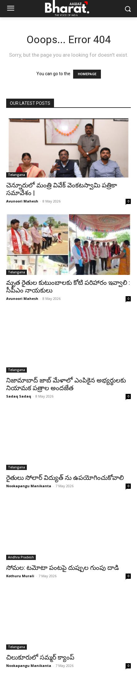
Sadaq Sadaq (18, 396)
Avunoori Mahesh (22, 201)
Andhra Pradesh (21, 557)
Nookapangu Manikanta (28, 486)
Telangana (16, 175)
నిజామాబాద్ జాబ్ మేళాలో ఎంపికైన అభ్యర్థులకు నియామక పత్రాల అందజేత (66, 384)
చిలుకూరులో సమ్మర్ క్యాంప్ (40, 657)
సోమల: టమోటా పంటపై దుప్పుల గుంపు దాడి (62, 567)
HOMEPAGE (87, 74)
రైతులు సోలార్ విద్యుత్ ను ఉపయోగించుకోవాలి (65, 477)
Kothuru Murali (20, 576)
